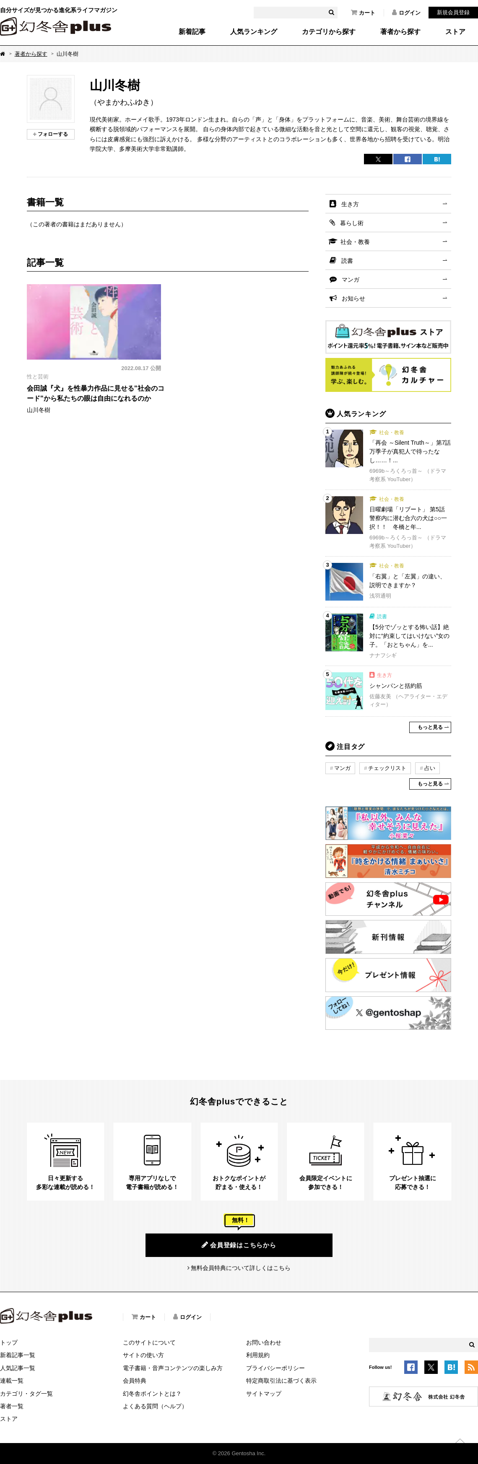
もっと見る (430, 727)
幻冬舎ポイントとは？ (152, 1393)
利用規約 (258, 1355)
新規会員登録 (453, 12)
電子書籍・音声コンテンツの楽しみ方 (173, 1368)
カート (363, 12)
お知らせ (353, 298)
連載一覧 (11, 1380)
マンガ (350, 279)
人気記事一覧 (17, 1368)
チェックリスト (387, 768)
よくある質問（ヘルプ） (155, 1406)
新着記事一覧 (17, 1355)
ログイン (406, 12)
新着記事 (192, 32)
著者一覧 (11, 1406)
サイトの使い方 (143, 1355)
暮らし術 (352, 223)
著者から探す (400, 32)
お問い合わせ (263, 1342)
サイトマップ (263, 1393)
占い (429, 768)
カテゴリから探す (329, 32)
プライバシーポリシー (275, 1368)
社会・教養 (355, 241)
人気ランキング (253, 32)
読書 (347, 260)
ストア (455, 32)
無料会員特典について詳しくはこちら (241, 1267)
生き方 (350, 204)
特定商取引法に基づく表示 (281, 1380)
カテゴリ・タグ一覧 (26, 1393)
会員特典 (134, 1380)
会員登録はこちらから (239, 1245)
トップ (9, 1342)
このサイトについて (149, 1342)
